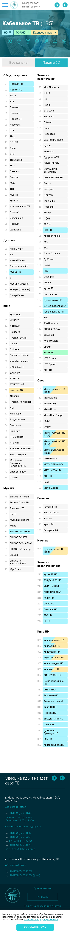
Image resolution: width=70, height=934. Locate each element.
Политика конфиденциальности (42, 906)
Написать (42, 897)
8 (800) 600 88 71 (30, 3)
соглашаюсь (35, 927)
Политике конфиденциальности (41, 919)
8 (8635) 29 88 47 (30, 6)
